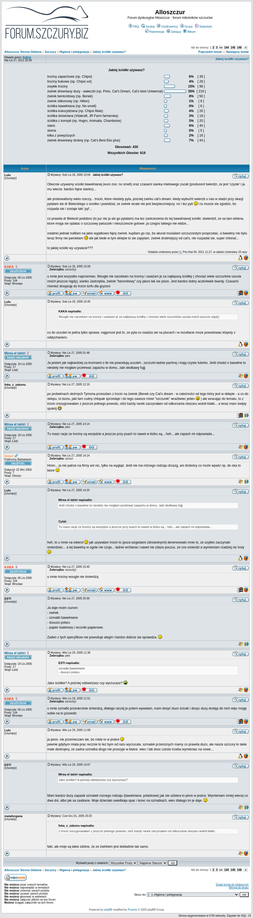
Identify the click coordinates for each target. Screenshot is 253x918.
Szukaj (147, 26)
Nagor (9, 456)
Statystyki (203, 26)
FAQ (134, 26)
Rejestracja (154, 31)
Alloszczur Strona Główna (22, 51)
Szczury (50, 51)
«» (220, 47)
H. (180, 251)
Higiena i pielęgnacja (74, 51)
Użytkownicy (167, 26)
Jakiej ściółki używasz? (109, 51)
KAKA (9, 267)
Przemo (132, 909)
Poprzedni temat (210, 51)
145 (233, 47)
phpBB (108, 909)
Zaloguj (174, 31)
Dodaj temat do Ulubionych (232, 884)
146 (239, 47)
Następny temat (237, 51)
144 (226, 47)
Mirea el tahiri (14, 353)
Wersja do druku (239, 887)
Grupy (186, 26)
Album (189, 31)
